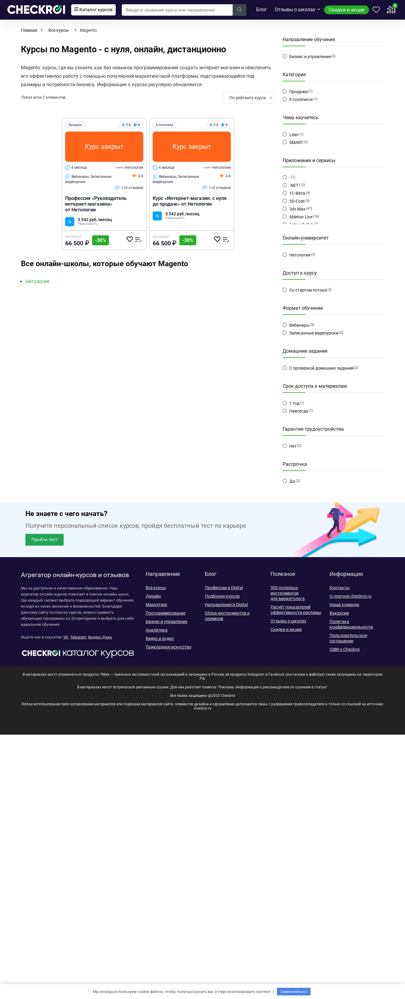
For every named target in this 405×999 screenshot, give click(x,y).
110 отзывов (129, 187)
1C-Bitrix (297, 193)
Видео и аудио (160, 638)
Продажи (298, 91)
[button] (44, 540)
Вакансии (339, 613)
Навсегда (298, 411)
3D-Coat (297, 201)
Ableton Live (300, 216)
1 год (294, 403)
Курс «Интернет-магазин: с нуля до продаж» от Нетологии (190, 201)
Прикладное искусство (168, 647)
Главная (29, 30)
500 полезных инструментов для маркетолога (288, 593)
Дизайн (153, 596)
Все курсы (58, 30)
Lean (294, 134)
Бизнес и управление (310, 56)
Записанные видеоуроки (313, 333)
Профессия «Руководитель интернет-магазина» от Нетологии (96, 204)
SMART (296, 142)
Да (292, 481)
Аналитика (157, 630)
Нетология (129, 167)
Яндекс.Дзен (100, 637)
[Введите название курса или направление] (239, 10)
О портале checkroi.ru (350, 596)
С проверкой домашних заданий (321, 368)
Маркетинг (157, 604)
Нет (293, 446)
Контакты (340, 587)
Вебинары (299, 325)
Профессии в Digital (224, 587)
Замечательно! (293, 991)
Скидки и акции (346, 10)
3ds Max (297, 209)
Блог (261, 9)
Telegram (78, 637)
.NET (293, 185)
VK (65, 637)
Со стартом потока (308, 290)
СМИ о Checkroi (345, 649)
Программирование (165, 613)
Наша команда (344, 604)
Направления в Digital (226, 604)
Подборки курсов (222, 596)
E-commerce (301, 99)
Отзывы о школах (295, 9)
